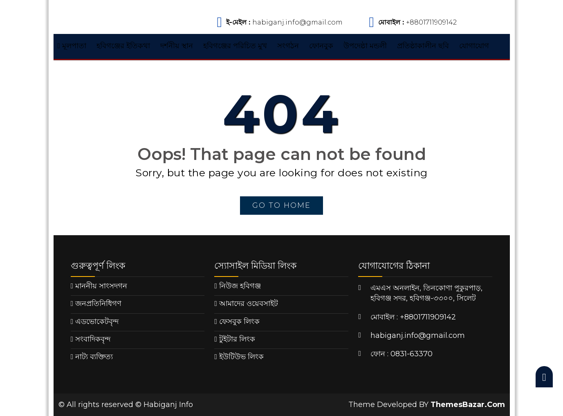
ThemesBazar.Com (468, 404)
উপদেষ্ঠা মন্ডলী (365, 45)
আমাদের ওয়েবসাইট (248, 303)
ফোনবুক (321, 45)
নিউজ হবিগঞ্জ (240, 285)
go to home (281, 205)
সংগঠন (288, 45)
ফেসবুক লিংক (239, 321)
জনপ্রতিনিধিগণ (98, 303)
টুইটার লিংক (237, 339)
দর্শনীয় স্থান (176, 45)
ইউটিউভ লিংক (241, 356)
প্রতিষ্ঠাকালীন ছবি (423, 45)
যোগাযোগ (474, 45)
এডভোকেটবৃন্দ (97, 321)
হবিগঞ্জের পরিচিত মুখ (235, 45)
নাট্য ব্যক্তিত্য (94, 356)
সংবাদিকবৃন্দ (92, 339)
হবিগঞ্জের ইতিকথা (123, 45)
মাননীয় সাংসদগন (101, 285)
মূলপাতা (72, 45)
